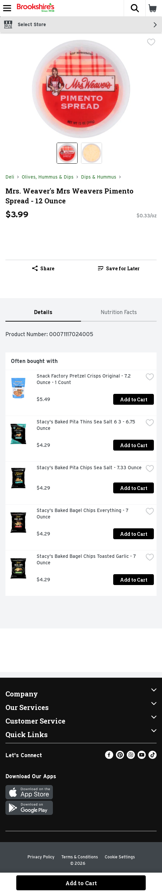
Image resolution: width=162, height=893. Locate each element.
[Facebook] (109, 757)
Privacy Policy (41, 856)
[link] (119, 268)
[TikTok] (152, 757)
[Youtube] (142, 757)
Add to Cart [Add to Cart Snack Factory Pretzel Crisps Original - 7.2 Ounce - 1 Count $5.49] (133, 399)
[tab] (43, 313)
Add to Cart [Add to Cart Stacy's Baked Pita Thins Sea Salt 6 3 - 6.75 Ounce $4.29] (133, 445)
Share (43, 268)
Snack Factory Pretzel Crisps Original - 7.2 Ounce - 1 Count (84, 379)
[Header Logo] (34, 8)
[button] (134, 8)
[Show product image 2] (91, 153)
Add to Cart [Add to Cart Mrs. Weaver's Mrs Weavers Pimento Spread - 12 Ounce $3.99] (81, 883)
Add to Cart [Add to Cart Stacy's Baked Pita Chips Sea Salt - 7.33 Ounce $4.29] (133, 488)
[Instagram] (131, 757)
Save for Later (119, 268)
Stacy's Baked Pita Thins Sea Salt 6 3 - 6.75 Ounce (87, 425)
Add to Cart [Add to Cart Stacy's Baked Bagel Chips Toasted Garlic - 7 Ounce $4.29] (133, 580)
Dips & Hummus (98, 177)
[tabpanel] (81, 461)
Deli (9, 177)
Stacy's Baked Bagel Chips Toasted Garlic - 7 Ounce (87, 559)
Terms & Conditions (79, 856)
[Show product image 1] (67, 153)
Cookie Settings (120, 856)
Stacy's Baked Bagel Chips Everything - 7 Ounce (83, 514)
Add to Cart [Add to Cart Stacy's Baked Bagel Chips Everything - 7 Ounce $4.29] (133, 534)
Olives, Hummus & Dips (48, 177)
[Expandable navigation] (7, 8)
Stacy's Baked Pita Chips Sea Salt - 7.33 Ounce (89, 467)
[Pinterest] (120, 757)
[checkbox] (151, 43)
